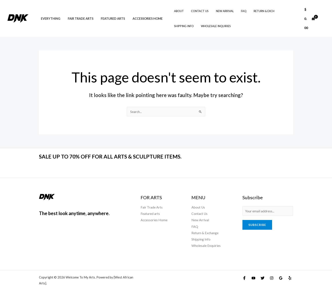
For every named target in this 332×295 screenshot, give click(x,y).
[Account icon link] (323, 18)
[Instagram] (272, 277)
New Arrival (215, 11)
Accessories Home (143, 18)
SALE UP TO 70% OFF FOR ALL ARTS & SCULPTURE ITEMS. (113, 156)
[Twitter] (262, 277)
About (172, 11)
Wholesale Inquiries (183, 26)
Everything (49, 18)
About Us (198, 207)
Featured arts (109, 18)
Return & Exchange (205, 232)
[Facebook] (244, 277)
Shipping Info (276, 11)
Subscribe (257, 225)
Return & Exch (250, 11)
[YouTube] (253, 277)
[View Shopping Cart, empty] (309, 18)
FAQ (232, 11)
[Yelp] (290, 277)
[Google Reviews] (281, 277)
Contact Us (192, 11)
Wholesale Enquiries (206, 245)
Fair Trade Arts (78, 18)
